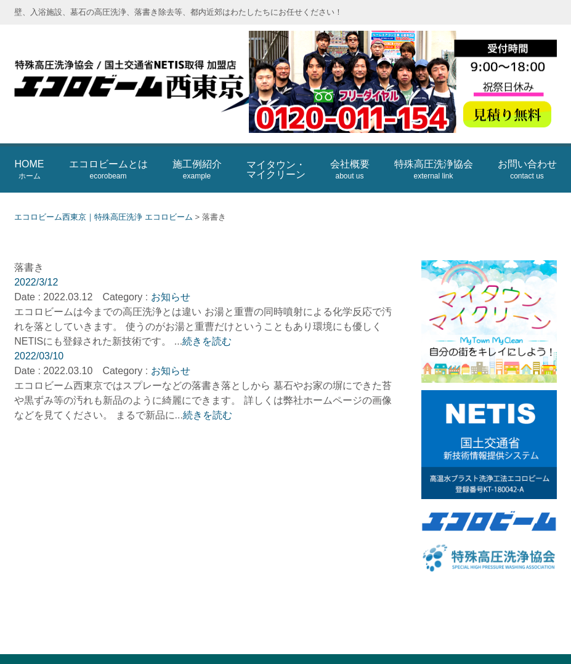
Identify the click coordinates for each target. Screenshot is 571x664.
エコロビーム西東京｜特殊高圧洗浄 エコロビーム (162, 73)
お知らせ (170, 276)
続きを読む (207, 320)
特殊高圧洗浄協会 (433, 149)
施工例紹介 (197, 149)
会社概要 (350, 149)
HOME (29, 149)
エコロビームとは (108, 149)
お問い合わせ (527, 149)
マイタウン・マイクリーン (276, 148)
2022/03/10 (38, 335)
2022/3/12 (36, 261)
